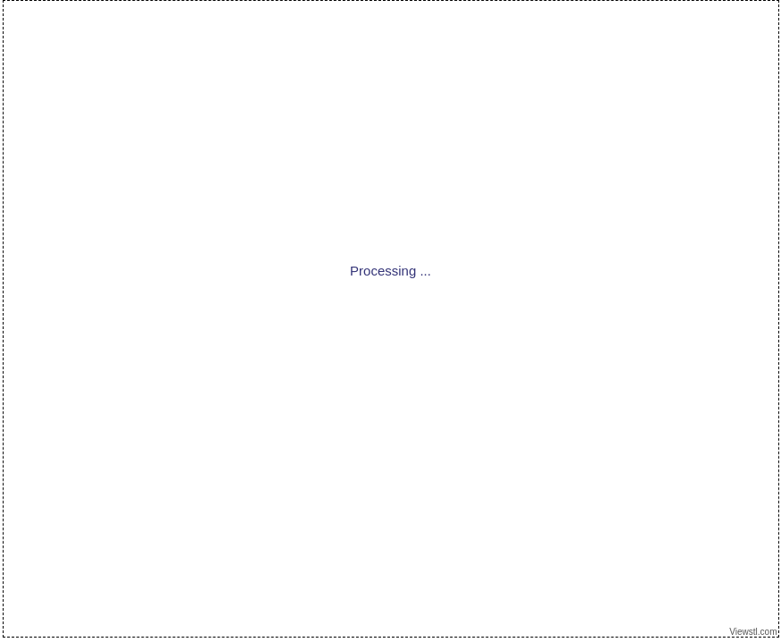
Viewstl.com (753, 632)
